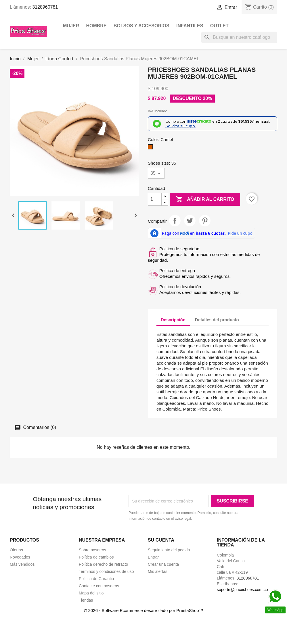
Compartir (175, 220)
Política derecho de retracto (103, 564)
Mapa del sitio (91, 593)
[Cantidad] (155, 199)
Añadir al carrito (205, 199)
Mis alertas (157, 571)
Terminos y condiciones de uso (106, 571)
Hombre (96, 25)
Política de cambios (96, 557)
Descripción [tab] (173, 319)
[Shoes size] (156, 173)
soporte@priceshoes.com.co (242, 589)
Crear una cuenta (163, 564)
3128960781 (45, 7)
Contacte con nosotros (99, 586)
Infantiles (189, 25)
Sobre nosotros (92, 550)
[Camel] (151, 148)
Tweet (190, 220)
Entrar (153, 557)
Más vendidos (22, 564)
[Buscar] (239, 37)
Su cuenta (161, 540)
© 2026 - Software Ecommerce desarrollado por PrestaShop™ (143, 610)
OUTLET (219, 25)
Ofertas (16, 550)
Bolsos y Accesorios (141, 25)
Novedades (20, 557)
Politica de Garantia (96, 578)
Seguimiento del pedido (169, 550)
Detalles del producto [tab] (217, 319)
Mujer (71, 25)
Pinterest (205, 220)
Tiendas (86, 600)
